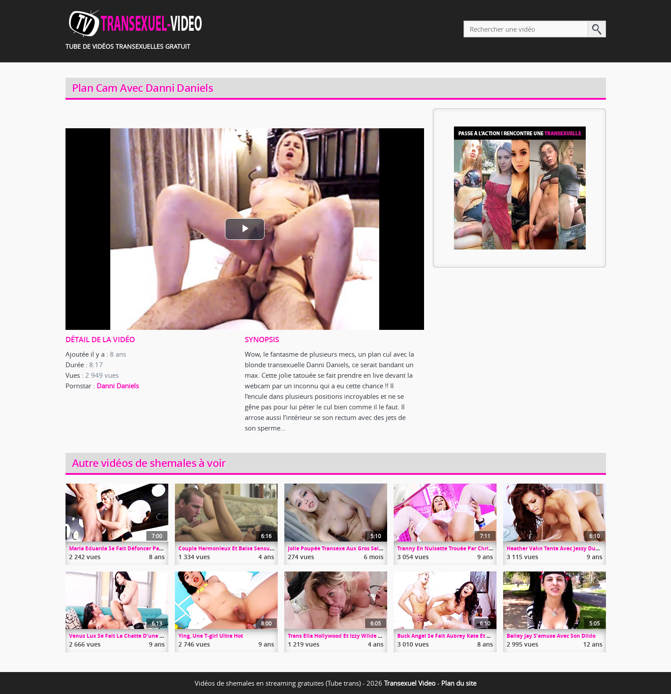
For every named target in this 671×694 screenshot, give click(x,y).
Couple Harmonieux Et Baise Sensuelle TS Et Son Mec (247, 548)
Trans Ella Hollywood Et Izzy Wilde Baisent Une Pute (355, 636)
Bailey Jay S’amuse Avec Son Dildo (551, 636)
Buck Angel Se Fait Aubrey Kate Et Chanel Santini (461, 636)
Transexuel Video (409, 683)
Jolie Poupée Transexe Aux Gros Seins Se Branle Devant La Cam (370, 548)
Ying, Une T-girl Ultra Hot (210, 636)
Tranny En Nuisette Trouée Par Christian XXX (455, 548)
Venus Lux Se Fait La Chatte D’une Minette (124, 636)
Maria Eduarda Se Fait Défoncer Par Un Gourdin (131, 548)
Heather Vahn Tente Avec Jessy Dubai (555, 548)
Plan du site (458, 683)
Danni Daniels (118, 385)
